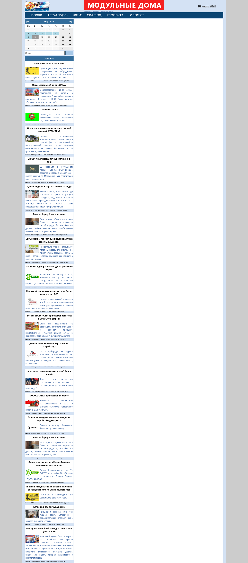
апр (70, 22)
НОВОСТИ (36, 15)
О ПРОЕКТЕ (137, 15)
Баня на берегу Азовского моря (49, 214)
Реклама (49, 58)
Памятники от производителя (49, 63)
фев (27, 22)
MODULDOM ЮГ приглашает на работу (49, 396)
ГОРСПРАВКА (115, 15)
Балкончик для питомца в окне (49, 507)
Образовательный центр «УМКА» (49, 85)
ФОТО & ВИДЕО (57, 15)
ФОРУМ (77, 15)
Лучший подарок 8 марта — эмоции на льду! (49, 186)
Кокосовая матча (49, 109)
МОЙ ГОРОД (94, 15)
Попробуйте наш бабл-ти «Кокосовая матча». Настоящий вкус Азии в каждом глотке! (56, 117)
